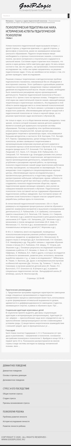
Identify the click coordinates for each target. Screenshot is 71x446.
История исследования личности (16, 421)
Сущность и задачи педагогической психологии (31, 21)
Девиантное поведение (12, 371)
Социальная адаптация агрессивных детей (25, 310)
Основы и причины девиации (14, 375)
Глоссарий (10, 330)
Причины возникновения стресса (16, 403)
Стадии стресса (9, 398)
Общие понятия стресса (13, 394)
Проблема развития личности (15, 417)
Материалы (10, 21)
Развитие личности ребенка (14, 426)
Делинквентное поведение (13, 380)
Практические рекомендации (18, 290)
